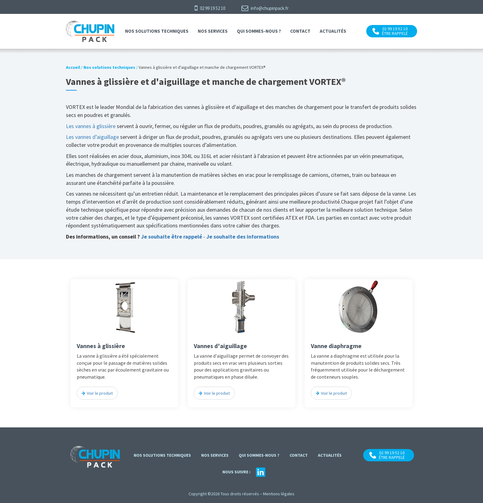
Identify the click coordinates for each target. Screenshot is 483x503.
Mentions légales (278, 494)
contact (300, 31)
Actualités (333, 31)
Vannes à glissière (101, 346)
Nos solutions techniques (157, 31)
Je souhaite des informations (242, 236)
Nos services (213, 31)
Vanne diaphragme (336, 346)
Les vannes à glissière (91, 126)
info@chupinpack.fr (265, 8)
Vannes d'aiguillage (220, 346)
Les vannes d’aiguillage (92, 136)
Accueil (73, 67)
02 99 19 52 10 (210, 8)
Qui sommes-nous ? (259, 31)
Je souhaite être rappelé (171, 236)
